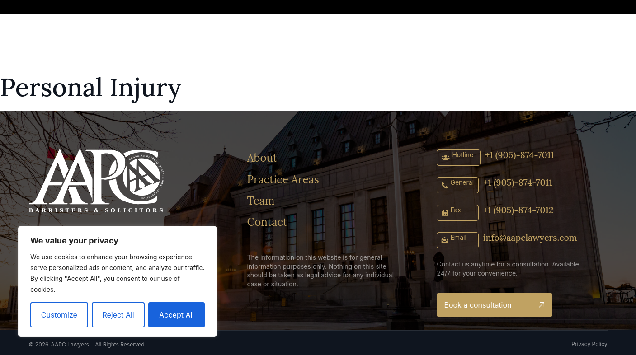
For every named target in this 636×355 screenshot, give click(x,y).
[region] (117, 281)
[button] (526, 8)
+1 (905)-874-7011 (520, 154)
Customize (59, 314)
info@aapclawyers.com (531, 237)
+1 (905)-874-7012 (519, 209)
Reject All (118, 314)
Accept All (176, 314)
